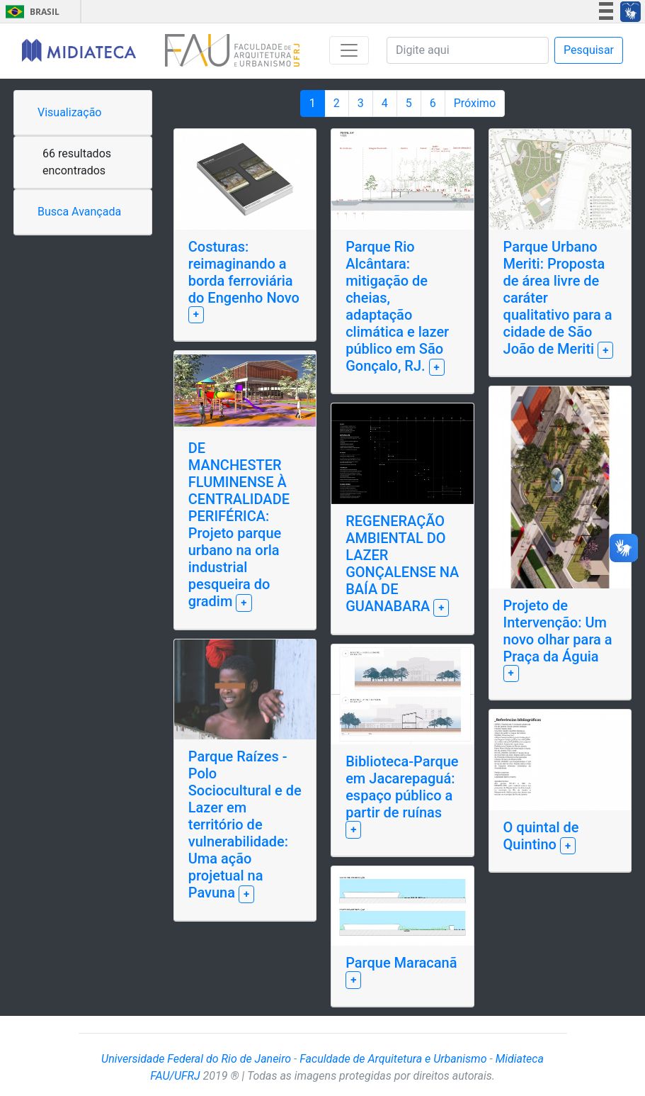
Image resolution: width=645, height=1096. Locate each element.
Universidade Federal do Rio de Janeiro (196, 1059)
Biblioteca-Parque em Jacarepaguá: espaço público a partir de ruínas (402, 787)
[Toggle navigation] (349, 50)
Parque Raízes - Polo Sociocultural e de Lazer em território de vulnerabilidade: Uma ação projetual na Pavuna (245, 824)
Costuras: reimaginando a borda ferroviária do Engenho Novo (243, 272)
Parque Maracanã (401, 962)
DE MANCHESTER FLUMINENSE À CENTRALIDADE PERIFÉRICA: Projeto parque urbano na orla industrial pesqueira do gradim (239, 525)
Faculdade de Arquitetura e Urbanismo (392, 1059)
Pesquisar (589, 50)
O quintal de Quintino (541, 836)
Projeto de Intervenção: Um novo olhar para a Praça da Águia (557, 631)
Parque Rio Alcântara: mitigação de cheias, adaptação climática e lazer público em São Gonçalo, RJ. (397, 306)
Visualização (69, 112)
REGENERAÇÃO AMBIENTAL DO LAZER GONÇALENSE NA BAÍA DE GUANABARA (402, 564)
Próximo (475, 103)
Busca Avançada (79, 211)
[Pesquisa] (468, 50)
